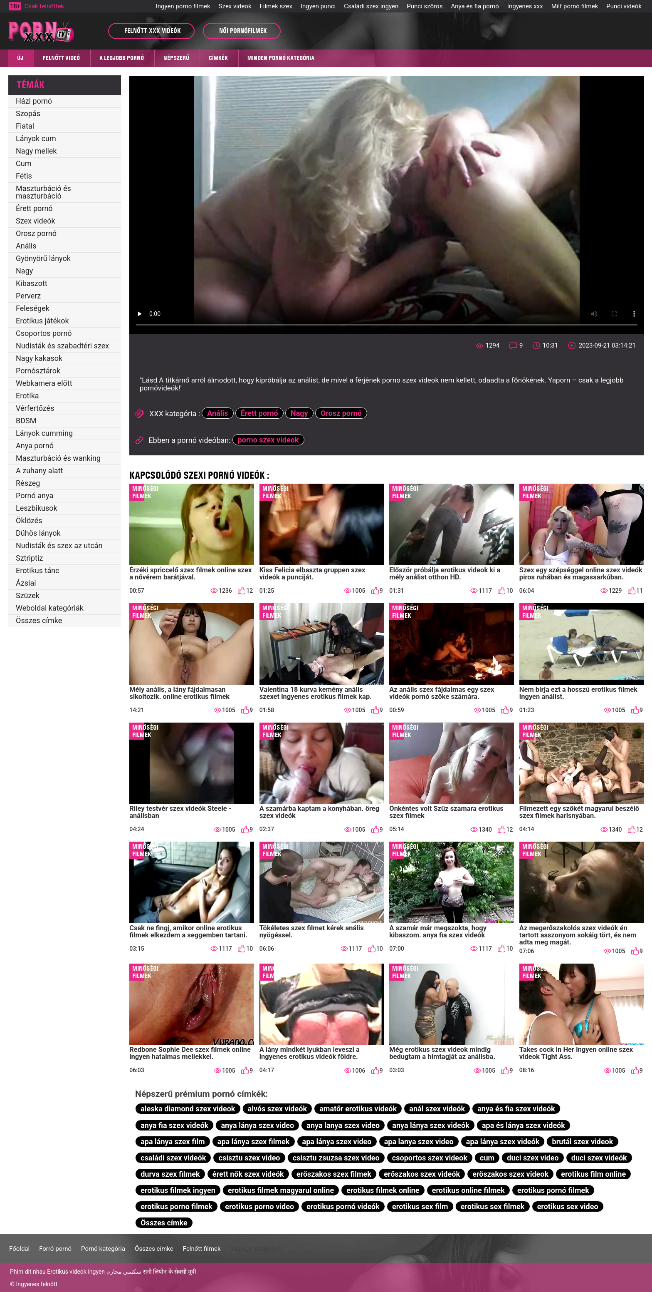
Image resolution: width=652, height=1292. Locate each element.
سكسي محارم (123, 1271)
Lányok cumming (44, 433)
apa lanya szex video (419, 1141)
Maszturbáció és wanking (58, 458)
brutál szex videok (582, 1141)
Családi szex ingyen (371, 6)
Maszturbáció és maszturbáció (43, 192)
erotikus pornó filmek (553, 1190)
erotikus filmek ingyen (178, 1190)
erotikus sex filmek (493, 1206)
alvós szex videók (277, 1108)
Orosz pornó (36, 233)
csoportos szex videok (429, 1157)
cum (487, 1157)
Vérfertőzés (35, 408)
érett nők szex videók (248, 1174)
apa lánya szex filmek (253, 1141)
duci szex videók (599, 1157)
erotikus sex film (420, 1206)
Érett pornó (34, 208)
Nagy (24, 270)
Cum (23, 163)
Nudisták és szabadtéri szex (62, 345)
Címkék (218, 58)
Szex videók (35, 220)
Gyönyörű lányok (43, 258)
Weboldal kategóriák (50, 608)
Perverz (28, 295)
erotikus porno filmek (176, 1206)
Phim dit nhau (28, 1271)
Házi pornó (34, 101)
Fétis (24, 175)
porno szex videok (268, 439)
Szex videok (235, 6)
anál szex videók (437, 1108)
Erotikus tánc (37, 570)
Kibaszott (31, 283)
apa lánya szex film (173, 1141)
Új (20, 58)
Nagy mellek (36, 151)
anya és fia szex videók (516, 1108)
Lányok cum (36, 138)
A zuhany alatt (39, 470)
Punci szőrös (424, 6)
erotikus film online (593, 1174)
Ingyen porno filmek (183, 6)
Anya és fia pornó (475, 6)
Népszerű (176, 58)
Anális (26, 245)
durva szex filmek (170, 1174)
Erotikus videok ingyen (76, 1271)
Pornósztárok (38, 370)
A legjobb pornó (121, 58)
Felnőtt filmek (202, 1248)
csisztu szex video (249, 1157)
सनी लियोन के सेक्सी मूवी (170, 1271)
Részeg (28, 483)
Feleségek (32, 308)
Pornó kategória (103, 1248)
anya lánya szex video (257, 1125)
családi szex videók (173, 1157)
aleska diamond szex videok (188, 1108)
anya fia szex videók (174, 1125)
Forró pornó (55, 1248)
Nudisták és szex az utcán (59, 545)
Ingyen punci (318, 6)
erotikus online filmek (468, 1190)
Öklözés (29, 520)
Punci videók (624, 6)
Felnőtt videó (61, 58)
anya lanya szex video (343, 1125)
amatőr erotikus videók (358, 1108)
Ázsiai (26, 583)
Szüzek (28, 595)
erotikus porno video (259, 1206)
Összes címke (39, 620)
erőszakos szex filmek (333, 1174)
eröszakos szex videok (510, 1174)
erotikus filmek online (382, 1190)
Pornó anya (34, 495)
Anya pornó (35, 445)
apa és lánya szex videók (523, 1125)
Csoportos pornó (44, 333)
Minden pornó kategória (280, 58)
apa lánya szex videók (503, 1141)
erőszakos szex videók (422, 1174)
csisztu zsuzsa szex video (336, 1157)
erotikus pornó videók (343, 1206)
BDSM (26, 420)
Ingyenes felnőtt (36, 1284)
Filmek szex (276, 6)
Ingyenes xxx (525, 6)
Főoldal (19, 1248)
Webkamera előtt (44, 383)
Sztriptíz (29, 558)
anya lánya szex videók (430, 1125)
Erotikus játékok (42, 320)
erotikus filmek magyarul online (281, 1190)
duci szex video (532, 1157)
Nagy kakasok (39, 358)
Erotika (27, 395)
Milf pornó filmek (574, 6)
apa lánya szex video (337, 1141)
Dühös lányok (38, 533)
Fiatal (25, 126)
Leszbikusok (36, 508)
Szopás (28, 113)
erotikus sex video (567, 1206)
